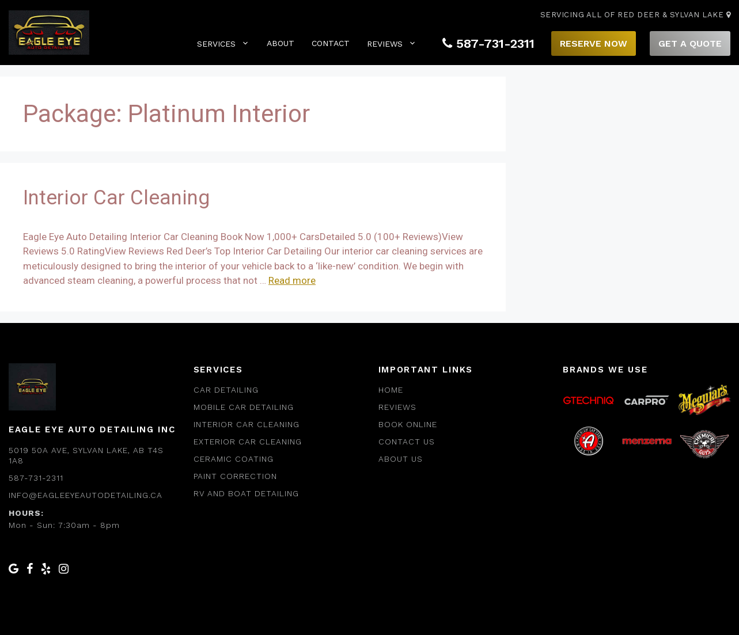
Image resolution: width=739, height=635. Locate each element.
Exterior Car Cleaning (248, 441)
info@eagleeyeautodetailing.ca (85, 495)
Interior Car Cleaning (116, 198)
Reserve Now (593, 43)
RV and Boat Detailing (246, 493)
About (280, 43)
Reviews (391, 43)
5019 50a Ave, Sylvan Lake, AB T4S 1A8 (86, 455)
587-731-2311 (488, 43)
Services (223, 43)
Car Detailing (226, 389)
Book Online (407, 424)
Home (390, 389)
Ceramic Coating (234, 458)
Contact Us (406, 441)
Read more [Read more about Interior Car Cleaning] (292, 280)
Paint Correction (235, 476)
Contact (331, 43)
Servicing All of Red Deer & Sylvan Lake (635, 14)
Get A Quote (690, 43)
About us (400, 458)
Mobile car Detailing (244, 407)
